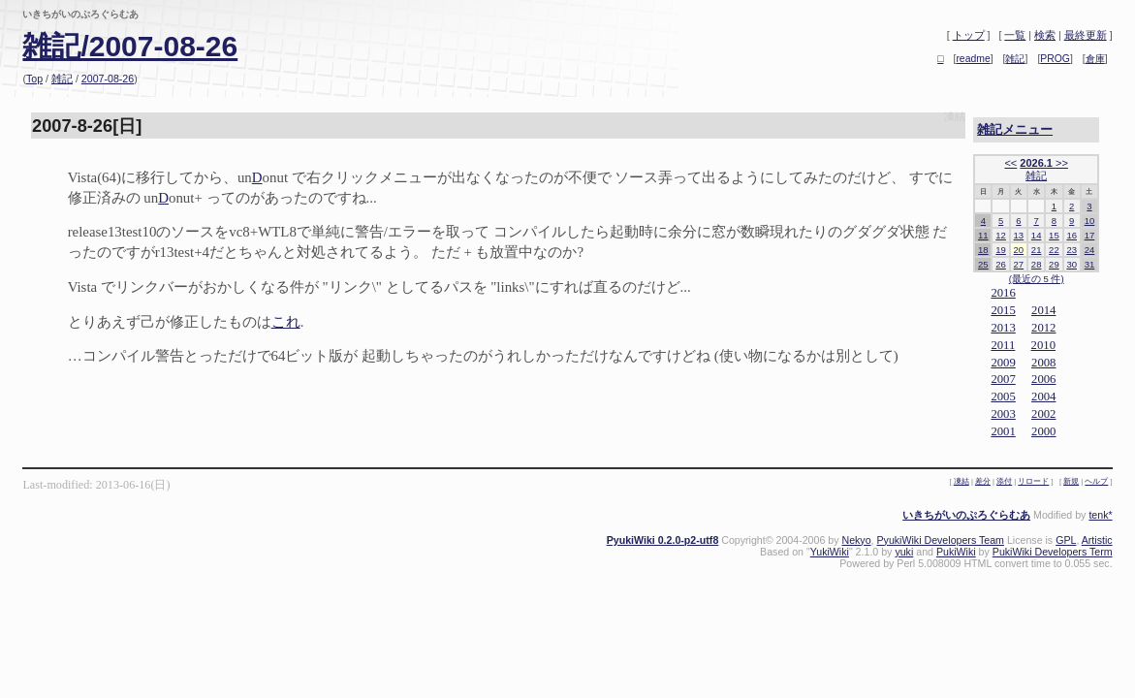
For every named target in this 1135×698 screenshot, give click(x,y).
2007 (1003, 379)
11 (983, 235)
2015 (1003, 310)
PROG (1055, 58)
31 (1090, 264)
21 (1036, 249)
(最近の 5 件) (1036, 278)
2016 (1003, 293)
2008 (1043, 362)
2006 (1043, 379)
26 (1000, 264)
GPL (1066, 540)
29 (1054, 264)
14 (1036, 235)
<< (1010, 163)
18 (983, 249)
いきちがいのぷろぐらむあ (966, 515)
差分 (983, 481)
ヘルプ (1096, 481)
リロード (1033, 481)
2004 (1043, 396)
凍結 (954, 116)
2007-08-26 (107, 78)
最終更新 (1085, 35)
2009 (1003, 362)
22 (1054, 249)
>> (1062, 163)
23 (1071, 249)
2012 (1043, 327)
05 (1009, 396)
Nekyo (855, 540)
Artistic (1097, 540)
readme (973, 58)
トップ (969, 35)
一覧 (1014, 35)
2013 (1003, 327)
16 (1071, 235)
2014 (1043, 310)
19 (1000, 249)
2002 (1043, 414)
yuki (904, 551)
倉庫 (1095, 58)
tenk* (1100, 515)
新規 (1071, 481)
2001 (1003, 431)
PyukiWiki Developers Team (939, 540)
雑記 (62, 78)
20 (1019, 249)
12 (1000, 235)
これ (285, 322)
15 (1054, 235)
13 (1019, 235)
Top (34, 78)
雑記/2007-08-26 (129, 46)
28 (1036, 264)
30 (1071, 264)
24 (1090, 249)
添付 (1004, 481)
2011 (1003, 345)
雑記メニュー (1015, 129)
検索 (1045, 35)
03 (1009, 414)
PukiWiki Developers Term (1053, 551)
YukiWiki (829, 551)
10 (1090, 220)
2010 (1043, 345)
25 (983, 264)
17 (1090, 235)
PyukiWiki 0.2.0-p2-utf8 (663, 540)
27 (1019, 264)
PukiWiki (956, 551)
